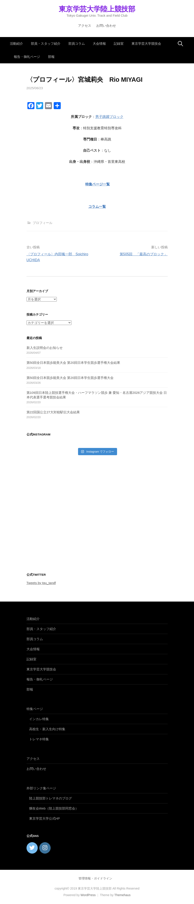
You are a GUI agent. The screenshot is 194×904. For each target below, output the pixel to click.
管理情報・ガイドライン (95, 878)
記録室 (119, 43)
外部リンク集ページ (41, 788)
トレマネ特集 (39, 739)
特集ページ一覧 (97, 184)
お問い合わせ (106, 25)
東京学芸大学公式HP (44, 818)
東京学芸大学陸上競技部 (97, 9)
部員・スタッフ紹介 (46, 43)
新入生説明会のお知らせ (45, 348)
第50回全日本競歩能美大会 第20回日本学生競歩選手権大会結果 (73, 362)
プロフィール (42, 223)
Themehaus (122, 895)
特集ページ (35, 709)
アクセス (84, 25)
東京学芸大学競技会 (146, 43)
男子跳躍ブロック (109, 117)
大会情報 (99, 43)
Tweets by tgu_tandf (41, 583)
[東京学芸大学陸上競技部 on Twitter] (32, 848)
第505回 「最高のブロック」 (144, 254)
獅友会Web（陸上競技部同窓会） (54, 808)
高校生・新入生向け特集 (47, 729)
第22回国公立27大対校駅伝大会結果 (53, 412)
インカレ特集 (39, 719)
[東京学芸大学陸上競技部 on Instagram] (45, 848)
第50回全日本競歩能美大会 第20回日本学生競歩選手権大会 (70, 378)
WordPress (88, 895)
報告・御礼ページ (27, 57)
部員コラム (76, 43)
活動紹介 (16, 43)
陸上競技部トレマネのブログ (50, 798)
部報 (51, 57)
